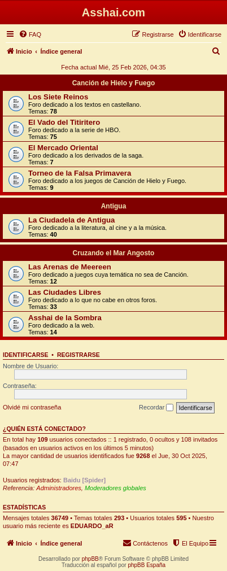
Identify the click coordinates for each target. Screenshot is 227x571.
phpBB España (146, 565)
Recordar (156, 408)
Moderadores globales (115, 488)
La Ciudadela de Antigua (71, 220)
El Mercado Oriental (63, 147)
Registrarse (78, 354)
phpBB (90, 559)
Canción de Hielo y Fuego (113, 83)
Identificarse (26, 354)
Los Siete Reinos (58, 97)
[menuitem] (30, 34)
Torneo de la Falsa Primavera (79, 173)
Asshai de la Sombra (65, 317)
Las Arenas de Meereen (69, 267)
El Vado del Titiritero (64, 122)
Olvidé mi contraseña (32, 407)
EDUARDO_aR (92, 525)
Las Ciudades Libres (64, 292)
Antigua (113, 206)
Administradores (58, 488)
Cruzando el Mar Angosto (114, 253)
